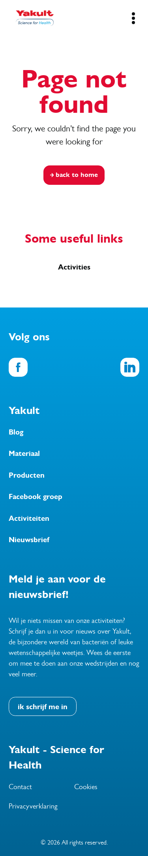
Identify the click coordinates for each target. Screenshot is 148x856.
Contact (20, 786)
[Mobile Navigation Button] (133, 18)
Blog (16, 432)
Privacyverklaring (33, 806)
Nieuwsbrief (29, 539)
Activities (74, 267)
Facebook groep (35, 496)
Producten (27, 475)
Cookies (85, 786)
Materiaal (24, 453)
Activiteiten (29, 518)
